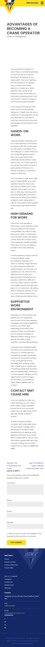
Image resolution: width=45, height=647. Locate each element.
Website (10, 522)
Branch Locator (10, 562)
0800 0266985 (10, 606)
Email (9, 511)
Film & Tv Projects (11, 576)
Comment (11, 483)
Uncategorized (20, 36)
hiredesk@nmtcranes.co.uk (15, 613)
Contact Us (9, 582)
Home (7, 559)
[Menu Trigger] (42, 3)
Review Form (9, 585)
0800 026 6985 (31, 3)
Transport (8, 579)
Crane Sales (9, 568)
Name (10, 500)
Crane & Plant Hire (11, 565)
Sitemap (8, 588)
